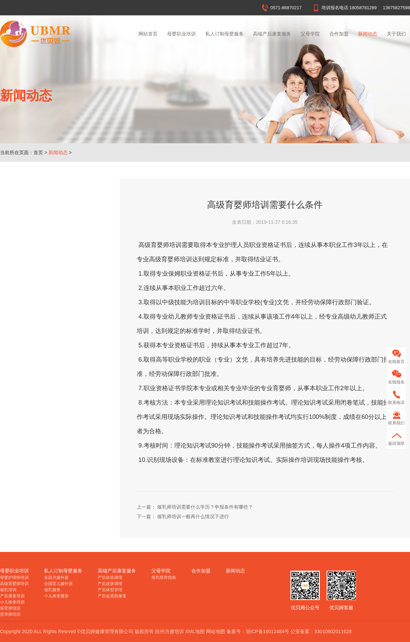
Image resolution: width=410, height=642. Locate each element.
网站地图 (215, 631)
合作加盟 (338, 34)
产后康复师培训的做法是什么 (45, 380)
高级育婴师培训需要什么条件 (45, 339)
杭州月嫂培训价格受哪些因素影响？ (52, 277)
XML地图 (195, 631)
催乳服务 (52, 589)
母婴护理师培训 (14, 577)
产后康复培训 (12, 596)
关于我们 (396, 34)
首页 (38, 152)
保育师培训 (10, 608)
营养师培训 (10, 614)
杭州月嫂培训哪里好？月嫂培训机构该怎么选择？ (58, 216)
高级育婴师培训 (14, 583)
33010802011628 (333, 631)
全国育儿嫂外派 (58, 583)
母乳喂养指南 (163, 577)
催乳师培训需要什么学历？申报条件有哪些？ (58, 359)
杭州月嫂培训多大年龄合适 (42, 298)
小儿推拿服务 (56, 596)
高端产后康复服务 (272, 34)
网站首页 (148, 34)
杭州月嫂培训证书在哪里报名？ (47, 236)
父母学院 (310, 34)
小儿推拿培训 (12, 602)
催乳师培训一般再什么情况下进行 (49, 318)
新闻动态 (367, 34)
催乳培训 (8, 589)
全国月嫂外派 (56, 577)
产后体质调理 (110, 577)
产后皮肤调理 (110, 583)
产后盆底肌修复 (112, 596)
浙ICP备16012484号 (267, 631)
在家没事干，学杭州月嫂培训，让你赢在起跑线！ (58, 257)
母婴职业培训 (181, 34)
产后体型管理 (110, 589)
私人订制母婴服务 (224, 34)
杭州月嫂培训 (169, 631)
